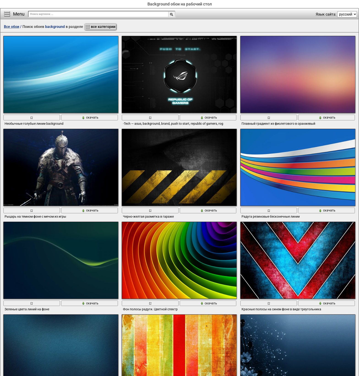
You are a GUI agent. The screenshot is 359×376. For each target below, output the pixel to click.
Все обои (11, 26)
